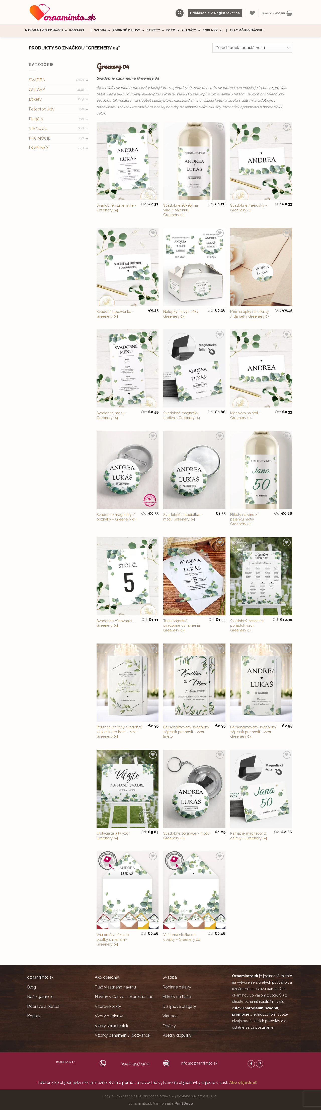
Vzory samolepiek (111, 1025)
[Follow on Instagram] (259, 1064)
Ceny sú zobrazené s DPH (123, 1096)
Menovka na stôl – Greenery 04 (245, 415)
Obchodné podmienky (160, 1096)
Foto (174, 30)
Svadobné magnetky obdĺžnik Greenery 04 (181, 415)
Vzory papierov (109, 1016)
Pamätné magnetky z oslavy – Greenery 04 (248, 835)
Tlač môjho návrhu (246, 30)
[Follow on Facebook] (251, 1064)
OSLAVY (37, 89)
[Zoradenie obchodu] (252, 48)
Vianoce (170, 1016)
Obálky (169, 1025)
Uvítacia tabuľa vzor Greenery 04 (113, 835)
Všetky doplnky (177, 1035)
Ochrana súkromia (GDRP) (197, 1096)
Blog (31, 987)
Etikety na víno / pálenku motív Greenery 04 (244, 519)
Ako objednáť (107, 977)
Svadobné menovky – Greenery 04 (248, 207)
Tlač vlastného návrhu (115, 987)
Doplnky (213, 30)
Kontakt (77, 30)
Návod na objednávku (47, 30)
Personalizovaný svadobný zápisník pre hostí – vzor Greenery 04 (119, 731)
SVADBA (37, 80)
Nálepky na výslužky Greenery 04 (180, 313)
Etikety (156, 30)
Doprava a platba (43, 1006)
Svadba (103, 30)
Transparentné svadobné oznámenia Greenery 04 (181, 625)
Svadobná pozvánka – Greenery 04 (115, 313)
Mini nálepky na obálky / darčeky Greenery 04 (250, 313)
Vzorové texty (108, 1006)
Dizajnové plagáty (179, 1006)
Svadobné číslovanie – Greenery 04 (116, 623)
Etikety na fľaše (177, 996)
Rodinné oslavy (129, 30)
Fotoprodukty (41, 109)
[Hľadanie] (180, 13)
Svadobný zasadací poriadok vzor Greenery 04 (246, 625)
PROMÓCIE (39, 138)
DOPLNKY (39, 147)
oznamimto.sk (40, 977)
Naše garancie (40, 996)
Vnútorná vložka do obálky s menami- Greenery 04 (113, 939)
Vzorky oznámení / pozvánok (122, 1035)
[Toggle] (87, 80)
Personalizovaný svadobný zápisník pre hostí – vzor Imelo (186, 731)
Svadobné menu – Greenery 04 (112, 415)
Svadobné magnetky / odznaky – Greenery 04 (117, 516)
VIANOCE (38, 128)
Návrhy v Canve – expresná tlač (124, 996)
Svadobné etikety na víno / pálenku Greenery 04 (180, 210)
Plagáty (192, 30)
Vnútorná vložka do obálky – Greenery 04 (181, 937)
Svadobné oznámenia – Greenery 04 (116, 207)
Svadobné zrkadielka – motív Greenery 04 (182, 516)
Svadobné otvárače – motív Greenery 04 (186, 835)
